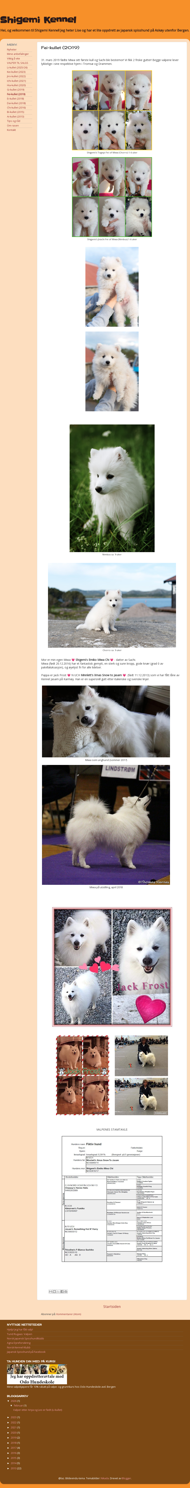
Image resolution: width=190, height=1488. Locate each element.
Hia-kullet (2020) (16, 85)
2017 (14, 1448)
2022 (14, 1422)
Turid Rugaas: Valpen (19, 1334)
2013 (14, 1468)
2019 (14, 1437)
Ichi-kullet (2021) (16, 81)
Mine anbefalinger (18, 54)
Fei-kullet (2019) (16, 94)
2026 (14, 1401)
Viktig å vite (13, 58)
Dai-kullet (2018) (16, 103)
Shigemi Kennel (38, 20)
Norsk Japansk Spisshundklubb (25, 1338)
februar (19, 1405)
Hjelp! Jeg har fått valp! (20, 1329)
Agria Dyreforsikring (18, 1343)
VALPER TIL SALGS (17, 63)
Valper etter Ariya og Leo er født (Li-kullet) (37, 1410)
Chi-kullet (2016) (16, 107)
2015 (14, 1458)
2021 (14, 1427)
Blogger (126, 1478)
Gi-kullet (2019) (15, 89)
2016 (14, 1453)
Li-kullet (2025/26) (17, 67)
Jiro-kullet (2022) (16, 76)
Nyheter (12, 49)
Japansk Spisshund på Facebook (26, 1352)
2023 (14, 1417)
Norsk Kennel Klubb (18, 1347)
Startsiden (112, 1306)
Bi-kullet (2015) (15, 112)
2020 (14, 1432)
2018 (14, 1443)
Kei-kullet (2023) (16, 72)
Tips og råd (13, 121)
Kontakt (11, 130)
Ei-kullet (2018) (15, 98)
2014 (14, 1463)
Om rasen (13, 125)
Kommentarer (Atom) (68, 1314)
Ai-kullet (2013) (15, 116)
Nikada (105, 1478)
